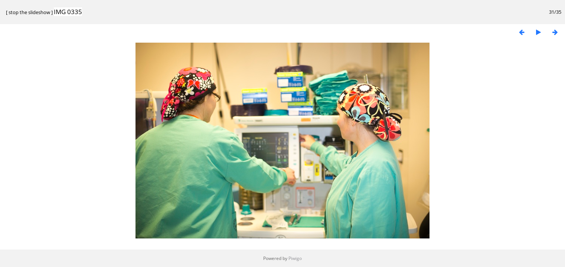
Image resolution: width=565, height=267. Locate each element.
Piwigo (295, 258)
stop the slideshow (29, 12)
